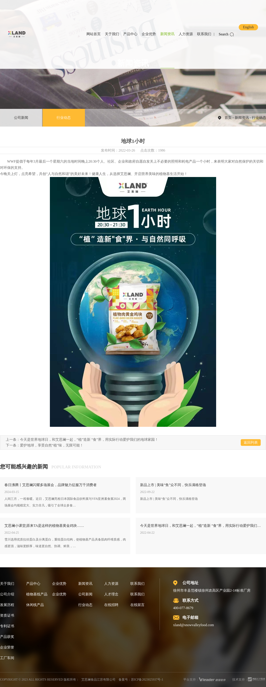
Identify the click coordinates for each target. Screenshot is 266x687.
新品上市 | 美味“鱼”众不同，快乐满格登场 (173, 485)
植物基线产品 (36, 594)
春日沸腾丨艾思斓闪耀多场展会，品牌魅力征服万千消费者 (50, 485)
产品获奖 (7, 637)
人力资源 (186, 34)
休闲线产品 (35, 605)
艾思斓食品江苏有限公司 (98, 679)
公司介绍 (7, 594)
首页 (228, 117)
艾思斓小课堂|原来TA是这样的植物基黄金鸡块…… (44, 525)
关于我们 (112, 34)
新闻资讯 (167, 34)
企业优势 (149, 34)
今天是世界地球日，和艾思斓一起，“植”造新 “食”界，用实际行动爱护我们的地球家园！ (89, 439)
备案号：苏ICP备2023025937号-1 (141, 679)
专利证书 (7, 626)
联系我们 (204, 34)
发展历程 (7, 605)
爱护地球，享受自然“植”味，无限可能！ (51, 445)
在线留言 (137, 605)
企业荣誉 (7, 647)
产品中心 (130, 34)
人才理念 (111, 594)
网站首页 (93, 34)
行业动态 (64, 117)
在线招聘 (111, 605)
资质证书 (7, 615)
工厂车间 (7, 658)
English (248, 27)
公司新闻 (21, 117)
